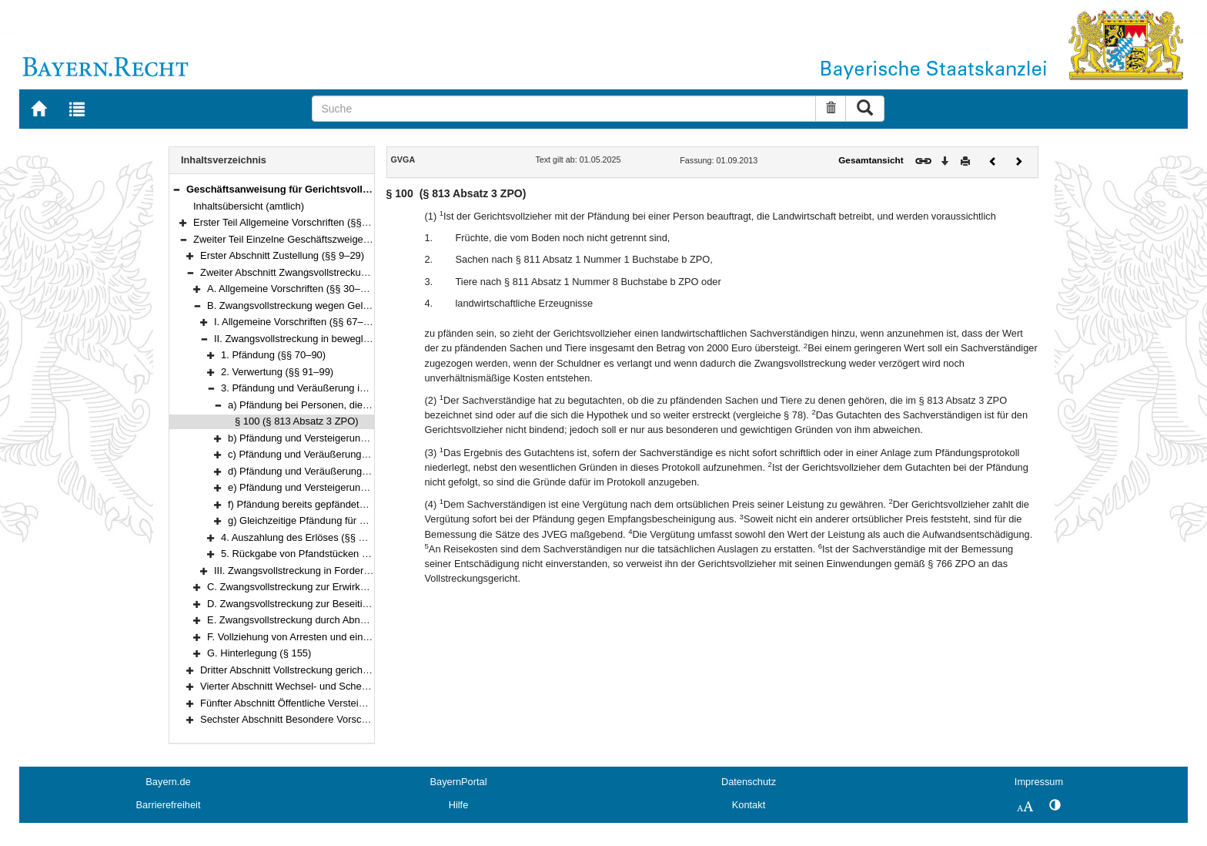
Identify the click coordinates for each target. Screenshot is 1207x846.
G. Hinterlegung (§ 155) (259, 653)
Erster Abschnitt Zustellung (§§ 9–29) (282, 255)
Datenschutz (748, 781)
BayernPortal (458, 781)
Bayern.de (167, 781)
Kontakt (748, 805)
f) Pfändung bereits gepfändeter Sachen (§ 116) (333, 504)
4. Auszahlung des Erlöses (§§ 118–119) (310, 537)
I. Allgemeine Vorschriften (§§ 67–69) (295, 321)
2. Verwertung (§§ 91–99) (277, 372)
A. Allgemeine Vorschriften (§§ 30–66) (290, 288)
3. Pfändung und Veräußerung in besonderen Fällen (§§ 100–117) (367, 388)
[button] (176, 189)
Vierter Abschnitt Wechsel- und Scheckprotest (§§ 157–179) (332, 686)
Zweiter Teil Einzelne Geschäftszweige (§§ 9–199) (303, 239)
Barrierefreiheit (168, 805)
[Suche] (564, 109)
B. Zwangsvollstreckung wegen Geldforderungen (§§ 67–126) (343, 305)
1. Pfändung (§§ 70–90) (273, 355)
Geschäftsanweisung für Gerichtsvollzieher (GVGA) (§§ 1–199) (333, 189)
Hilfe (459, 805)
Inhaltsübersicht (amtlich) (248, 206)
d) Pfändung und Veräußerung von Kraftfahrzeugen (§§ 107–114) (372, 471)
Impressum (1039, 781)
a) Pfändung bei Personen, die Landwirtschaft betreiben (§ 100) (368, 405)
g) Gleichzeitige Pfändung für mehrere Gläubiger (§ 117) (352, 520)
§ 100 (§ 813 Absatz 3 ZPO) (297, 421)
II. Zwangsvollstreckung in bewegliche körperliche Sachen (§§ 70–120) (370, 338)
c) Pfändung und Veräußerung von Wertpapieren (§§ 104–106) (366, 454)
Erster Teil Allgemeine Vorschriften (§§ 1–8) (288, 222)
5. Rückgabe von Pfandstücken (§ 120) (307, 553)
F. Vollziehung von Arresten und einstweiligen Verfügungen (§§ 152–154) (367, 637)
